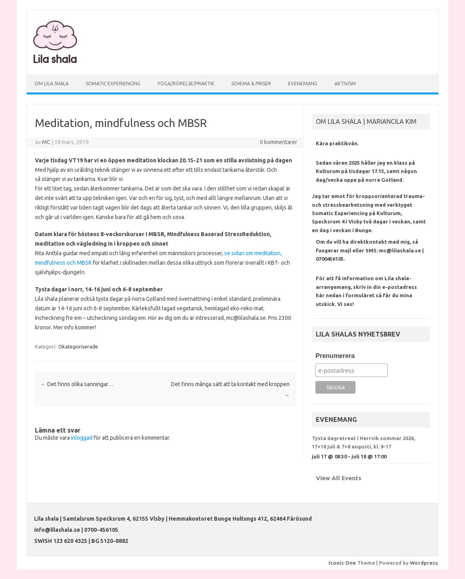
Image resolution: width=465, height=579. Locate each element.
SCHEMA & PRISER (251, 83)
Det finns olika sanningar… (76, 384)
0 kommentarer (278, 142)
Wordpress (424, 563)
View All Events (338, 478)
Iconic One (342, 563)
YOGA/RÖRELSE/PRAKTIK (186, 83)
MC (46, 142)
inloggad (81, 438)
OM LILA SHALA (52, 83)
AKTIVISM (345, 83)
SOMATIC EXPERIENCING (113, 83)
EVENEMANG (302, 83)
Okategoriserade (78, 346)
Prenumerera (335, 355)
